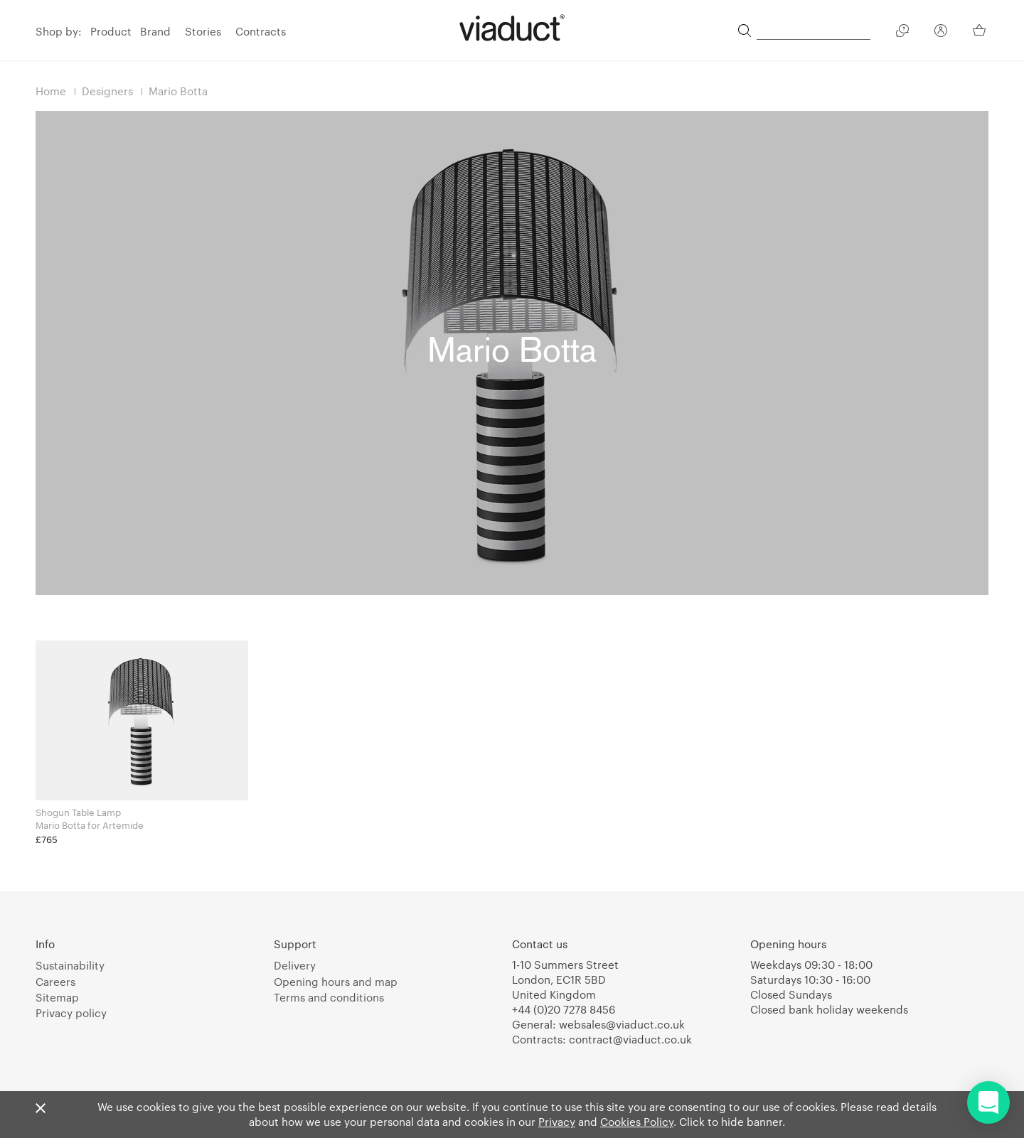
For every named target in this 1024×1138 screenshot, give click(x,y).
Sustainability (70, 965)
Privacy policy (71, 1013)
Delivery (295, 965)
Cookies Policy (636, 1121)
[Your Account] (940, 32)
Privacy (556, 1121)
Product (111, 31)
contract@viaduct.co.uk (630, 1039)
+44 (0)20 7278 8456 (563, 1009)
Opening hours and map (336, 981)
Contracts (260, 31)
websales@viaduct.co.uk (622, 1024)
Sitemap (57, 997)
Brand (155, 31)
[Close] (41, 1109)
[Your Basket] (980, 29)
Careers (55, 981)
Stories (203, 31)
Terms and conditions (329, 997)
